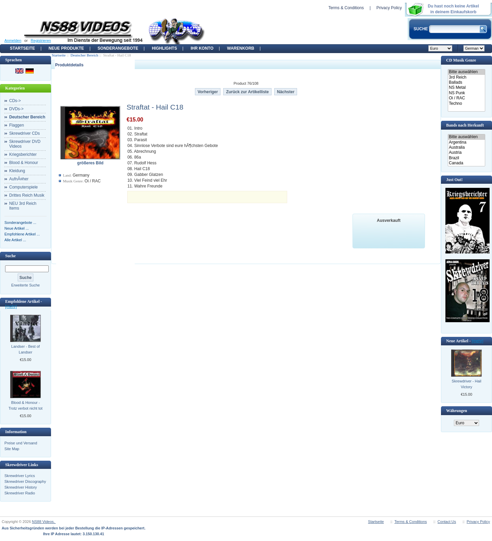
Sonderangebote (118, 48)
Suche (10, 255)
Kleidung (17, 170)
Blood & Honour (23, 162)
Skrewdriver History (20, 487)
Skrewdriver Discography (25, 481)
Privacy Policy (389, 7)
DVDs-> (16, 108)
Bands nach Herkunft (465, 125)
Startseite (22, 48)
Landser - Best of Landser (25, 349)
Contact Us (447, 522)
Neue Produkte (66, 48)
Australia (466, 147)
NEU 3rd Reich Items (22, 206)
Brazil (466, 158)
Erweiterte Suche (25, 285)
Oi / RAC (466, 98)
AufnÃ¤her (19, 179)
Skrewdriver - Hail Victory (466, 384)
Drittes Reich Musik (26, 195)
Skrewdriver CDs (24, 133)
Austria (466, 152)
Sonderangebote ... (20, 222)
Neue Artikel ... (16, 228)
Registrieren (41, 40)
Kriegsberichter (23, 154)
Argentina (466, 142)
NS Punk (466, 93)
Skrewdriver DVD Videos (24, 144)
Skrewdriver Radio (19, 493)
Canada (466, 163)
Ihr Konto (202, 48)
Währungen (456, 410)
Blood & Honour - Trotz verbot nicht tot (26, 405)
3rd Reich (466, 77)
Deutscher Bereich (84, 55)
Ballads (466, 82)
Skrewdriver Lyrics (19, 476)
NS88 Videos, (44, 522)
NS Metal (466, 87)
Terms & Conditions (346, 7)
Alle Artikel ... (15, 240)
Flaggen (16, 125)
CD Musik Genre (461, 60)
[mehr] (11, 306)
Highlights (164, 48)
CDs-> (15, 100)
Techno (466, 103)
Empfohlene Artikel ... (22, 234)
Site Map (11, 449)
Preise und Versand (20, 443)
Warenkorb (240, 48)
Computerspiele (23, 187)
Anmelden (12, 40)
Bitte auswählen (466, 72)
